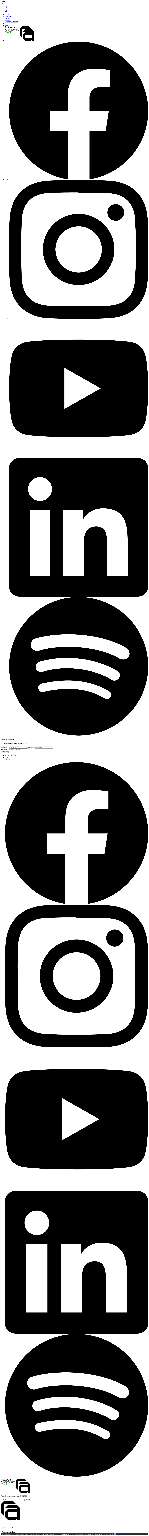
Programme (9, 16)
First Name (5, 747)
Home (7, 14)
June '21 (3, 3)
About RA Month (11, 755)
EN (6, 11)
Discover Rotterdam (11, 22)
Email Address (6, 749)
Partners (7, 20)
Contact (7, 757)
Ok (115, 1534)
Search (7, 25)
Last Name (31, 747)
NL (6, 7)
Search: (3, 1500)
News (7, 18)
